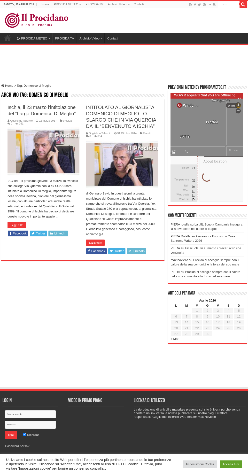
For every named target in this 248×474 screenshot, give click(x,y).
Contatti (139, 4)
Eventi (146, 133)
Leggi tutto (16, 225)
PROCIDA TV (94, 4)
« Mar (174, 339)
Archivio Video (117, 4)
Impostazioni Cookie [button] (200, 464)
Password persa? (17, 446)
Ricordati (31, 435)
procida (67, 120)
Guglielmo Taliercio (21, 120)
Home (45, 4)
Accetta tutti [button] (231, 464)
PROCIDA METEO (66, 4)
